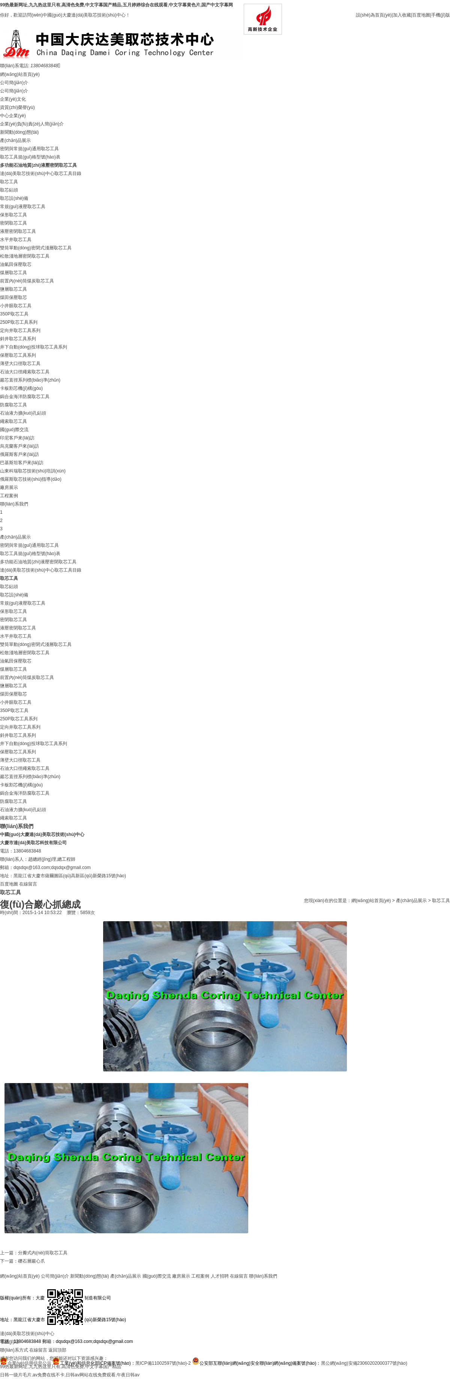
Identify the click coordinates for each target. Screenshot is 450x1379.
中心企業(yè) (13, 115)
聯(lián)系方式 (14, 1350)
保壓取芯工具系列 (18, 355)
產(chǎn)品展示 (15, 140)
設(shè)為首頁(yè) (374, 15)
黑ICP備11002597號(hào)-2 (163, 1363)
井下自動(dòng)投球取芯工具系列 (33, 347)
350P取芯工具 (14, 314)
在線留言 (28, 884)
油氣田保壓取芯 (16, 264)
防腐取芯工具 (13, 404)
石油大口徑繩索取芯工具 (25, 371)
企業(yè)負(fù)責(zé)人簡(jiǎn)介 (32, 124)
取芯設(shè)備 (14, 198)
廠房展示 (9, 487)
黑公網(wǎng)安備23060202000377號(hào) (364, 1363)
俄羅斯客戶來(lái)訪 (19, 454)
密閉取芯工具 (13, 223)
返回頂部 (57, 1350)
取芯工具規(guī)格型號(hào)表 (30, 157)
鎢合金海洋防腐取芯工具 (25, 396)
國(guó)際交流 (14, 429)
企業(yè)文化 (13, 99)
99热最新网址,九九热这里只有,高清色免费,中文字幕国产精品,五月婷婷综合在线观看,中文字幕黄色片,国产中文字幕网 (116, 5)
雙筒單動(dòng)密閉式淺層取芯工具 (36, 247)
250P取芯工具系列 (19, 322)
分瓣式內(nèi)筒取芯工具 (43, 1252)
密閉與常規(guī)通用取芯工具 (29, 148)
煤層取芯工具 (13, 272)
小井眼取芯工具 (16, 305)
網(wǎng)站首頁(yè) (20, 74)
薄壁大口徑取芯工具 (20, 363)
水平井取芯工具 (16, 239)
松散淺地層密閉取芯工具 (25, 256)
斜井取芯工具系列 (18, 338)
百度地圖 (421, 15)
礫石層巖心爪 (31, 1261)
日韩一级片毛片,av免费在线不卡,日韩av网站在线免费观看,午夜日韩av (70, 1374)
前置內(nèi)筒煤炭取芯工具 (27, 281)
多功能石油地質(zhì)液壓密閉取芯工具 (38, 165)
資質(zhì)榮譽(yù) (17, 107)
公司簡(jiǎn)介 (14, 82)
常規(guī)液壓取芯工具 (22, 206)
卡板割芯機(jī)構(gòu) (21, 388)
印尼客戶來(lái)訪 (17, 438)
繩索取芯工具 (13, 421)
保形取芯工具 (13, 214)
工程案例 (9, 495)
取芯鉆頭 (9, 190)
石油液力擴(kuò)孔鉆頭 (23, 413)
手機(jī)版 (440, 15)
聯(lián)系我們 (14, 504)
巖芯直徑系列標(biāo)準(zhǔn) (30, 380)
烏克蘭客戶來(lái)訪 (19, 446)
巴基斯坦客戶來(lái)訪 (22, 462)
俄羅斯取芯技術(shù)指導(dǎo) (31, 479)
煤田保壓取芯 (13, 297)
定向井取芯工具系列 (20, 330)
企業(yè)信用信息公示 (29, 1363)
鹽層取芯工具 (13, 289)
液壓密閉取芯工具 (18, 231)
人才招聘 (220, 1276)
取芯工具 (9, 181)
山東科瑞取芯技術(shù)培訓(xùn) (33, 471)
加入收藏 (402, 15)
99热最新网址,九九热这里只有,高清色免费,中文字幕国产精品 (60, 1366)
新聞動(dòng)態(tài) (19, 132)
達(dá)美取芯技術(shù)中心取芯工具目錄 (40, 173)
